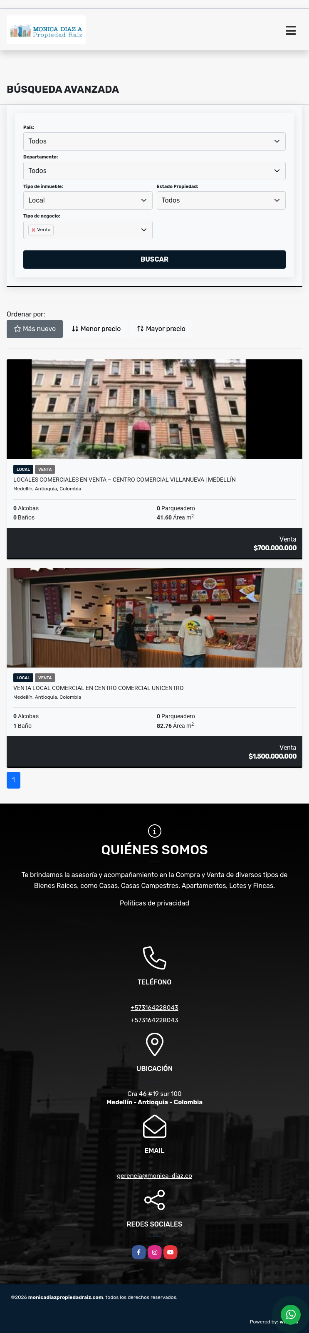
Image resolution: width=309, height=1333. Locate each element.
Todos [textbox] (37, 141)
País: (28, 127)
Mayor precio (161, 329)
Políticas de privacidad (154, 903)
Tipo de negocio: (41, 216)
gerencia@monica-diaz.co (154, 1176)
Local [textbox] (36, 200)
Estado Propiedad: (177, 186)
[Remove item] (34, 230)
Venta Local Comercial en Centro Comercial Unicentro (98, 688)
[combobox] (154, 141)
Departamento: (40, 157)
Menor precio (96, 329)
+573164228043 (154, 1007)
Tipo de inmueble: (43, 186)
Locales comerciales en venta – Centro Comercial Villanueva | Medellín (124, 479)
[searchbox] (30, 243)
